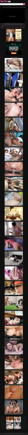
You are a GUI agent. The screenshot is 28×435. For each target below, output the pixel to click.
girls (12, 27)
